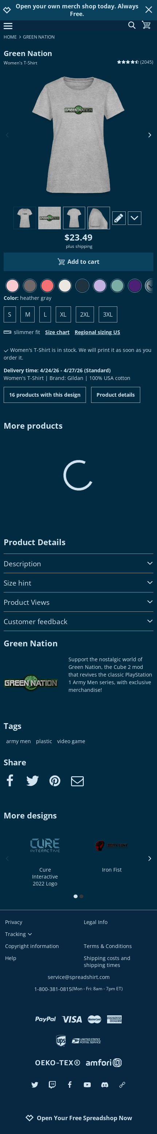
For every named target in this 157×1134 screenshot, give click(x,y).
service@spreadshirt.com (79, 977)
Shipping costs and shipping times (107, 961)
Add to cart (79, 262)
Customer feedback (78, 621)
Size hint (78, 583)
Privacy (13, 922)
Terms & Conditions (108, 946)
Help (10, 958)
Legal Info (95, 922)
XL (63, 314)
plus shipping (79, 246)
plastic (44, 741)
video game (71, 741)
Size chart (57, 332)
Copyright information (32, 946)
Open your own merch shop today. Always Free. (77, 10)
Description (78, 563)
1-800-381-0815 (78, 989)
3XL (108, 314)
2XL (85, 314)
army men (18, 741)
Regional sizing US (97, 332)
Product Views (78, 602)
